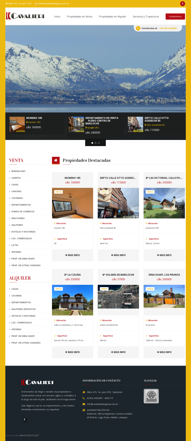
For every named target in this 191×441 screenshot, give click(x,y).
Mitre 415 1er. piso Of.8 (18, 3)
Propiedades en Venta (79, 16)
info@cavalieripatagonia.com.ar (52, 3)
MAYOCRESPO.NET (29, 435)
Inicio (57, 16)
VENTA (16, 160)
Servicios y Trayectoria (146, 16)
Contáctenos (175, 16)
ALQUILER (20, 278)
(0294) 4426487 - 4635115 (100, 398)
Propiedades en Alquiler (112, 16)
